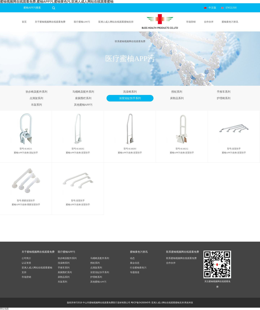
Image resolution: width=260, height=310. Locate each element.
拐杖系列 (176, 91)
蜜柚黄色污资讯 (230, 21)
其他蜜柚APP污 (83, 104)
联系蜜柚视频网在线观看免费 (130, 41)
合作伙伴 (208, 21)
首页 (24, 21)
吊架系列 (36, 104)
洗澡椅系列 (130, 91)
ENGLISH (231, 7)
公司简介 (26, 258)
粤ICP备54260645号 (141, 302)
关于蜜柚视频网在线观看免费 (50, 21)
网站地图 (4, 308)
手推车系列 (223, 91)
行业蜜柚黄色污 (138, 267)
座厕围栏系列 (83, 98)
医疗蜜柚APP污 (82, 21)
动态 (132, 258)
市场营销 (191, 21)
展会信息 (134, 263)
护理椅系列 (223, 98)
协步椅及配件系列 (36, 91)
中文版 (212, 7)
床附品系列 (177, 98)
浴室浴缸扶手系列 (130, 98)
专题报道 (134, 272)
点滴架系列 (36, 98)
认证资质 (26, 263)
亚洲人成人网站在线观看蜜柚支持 (115, 21)
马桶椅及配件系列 (83, 91)
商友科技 (188, 302)
